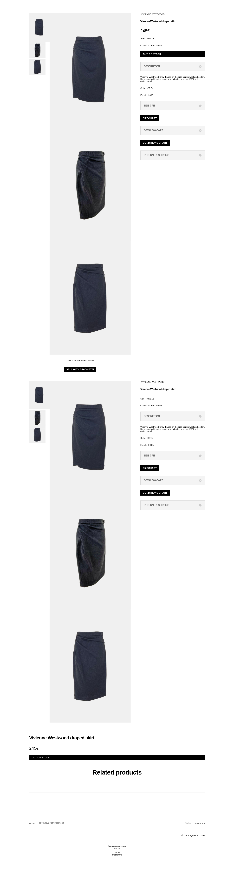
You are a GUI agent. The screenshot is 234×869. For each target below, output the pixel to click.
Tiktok (188, 823)
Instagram (200, 823)
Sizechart (150, 118)
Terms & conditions (117, 846)
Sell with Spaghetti (80, 369)
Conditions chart (155, 142)
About (32, 823)
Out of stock (152, 54)
